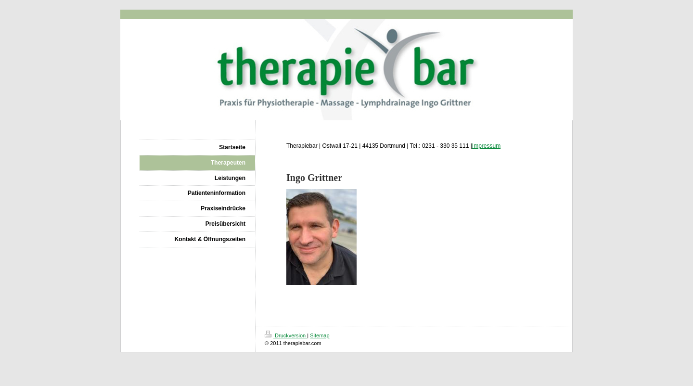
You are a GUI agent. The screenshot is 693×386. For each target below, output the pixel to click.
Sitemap (319, 335)
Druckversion (286, 335)
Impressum (486, 145)
